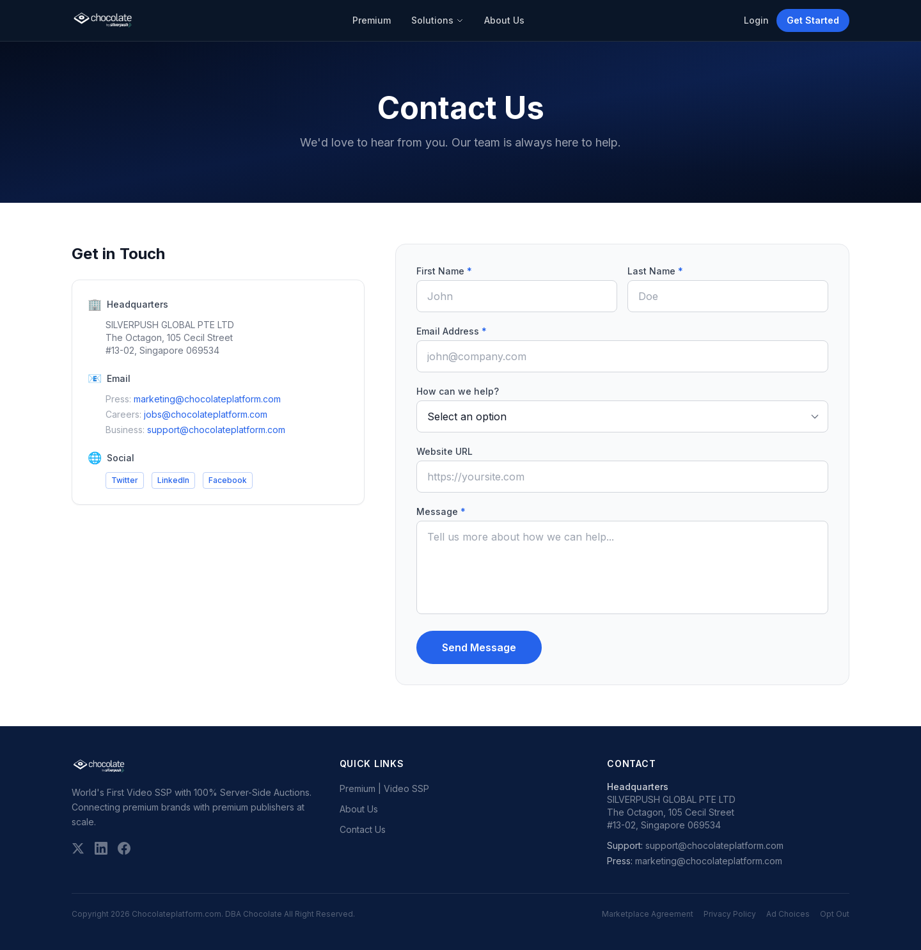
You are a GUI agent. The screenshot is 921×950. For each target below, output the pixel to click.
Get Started (813, 20)
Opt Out (834, 914)
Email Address (451, 331)
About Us (504, 20)
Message (441, 511)
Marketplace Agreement (647, 914)
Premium (371, 20)
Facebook (228, 480)
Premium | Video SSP (384, 788)
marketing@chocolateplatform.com (207, 398)
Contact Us (363, 829)
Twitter (124, 480)
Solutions (437, 20)
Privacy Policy (730, 914)
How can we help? (457, 391)
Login (756, 20)
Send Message (479, 647)
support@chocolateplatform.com (216, 429)
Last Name (655, 270)
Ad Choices (788, 914)
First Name (444, 270)
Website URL (444, 451)
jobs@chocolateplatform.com (205, 414)
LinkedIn (173, 480)
